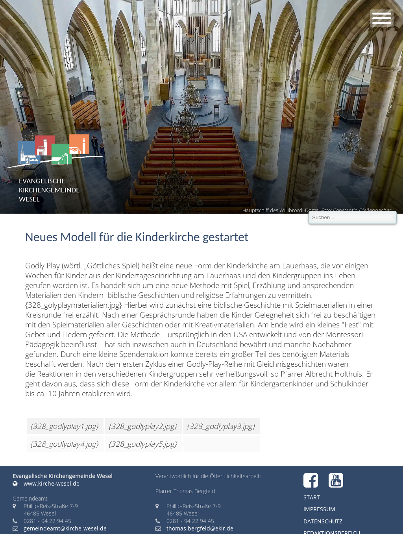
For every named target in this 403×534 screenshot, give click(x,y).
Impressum (319, 509)
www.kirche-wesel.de (46, 483)
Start (311, 497)
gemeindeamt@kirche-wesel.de (65, 528)
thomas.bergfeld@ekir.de (199, 528)
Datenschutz (322, 521)
